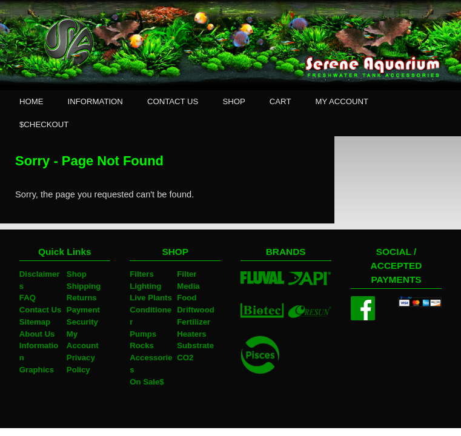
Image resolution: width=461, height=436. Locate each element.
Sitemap (34, 321)
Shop (77, 274)
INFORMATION (95, 101)
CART (280, 101)
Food (186, 297)
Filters (142, 274)
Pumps (143, 334)
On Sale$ (147, 381)
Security (82, 321)
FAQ (27, 297)
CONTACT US (173, 101)
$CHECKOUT (43, 124)
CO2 (185, 357)
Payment (83, 309)
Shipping (84, 286)
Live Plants (151, 297)
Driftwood (195, 309)
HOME (31, 101)
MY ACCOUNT (341, 101)
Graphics (36, 369)
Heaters (191, 334)
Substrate (195, 345)
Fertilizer (193, 321)
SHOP (233, 101)
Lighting (145, 286)
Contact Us (40, 309)
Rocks (142, 345)
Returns (82, 297)
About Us (37, 334)
